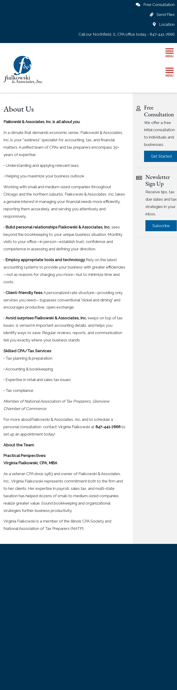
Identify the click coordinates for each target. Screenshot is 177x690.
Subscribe (161, 225)
